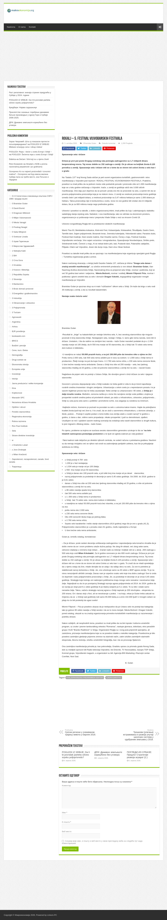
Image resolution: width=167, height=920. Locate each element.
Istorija (15, 379)
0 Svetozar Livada (20, 236)
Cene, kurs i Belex (20, 350)
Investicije (16, 374)
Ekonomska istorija (20, 364)
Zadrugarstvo (114, 678)
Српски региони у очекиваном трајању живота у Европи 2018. (80, 732)
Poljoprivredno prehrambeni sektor (85, 678)
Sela (14, 431)
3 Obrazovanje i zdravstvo (23, 303)
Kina (14, 388)
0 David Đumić (18, 208)
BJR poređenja (18, 331)
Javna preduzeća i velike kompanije (27, 383)
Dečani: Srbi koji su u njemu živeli (34, 159)
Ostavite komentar (108, 143)
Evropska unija (18, 369)
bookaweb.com (18, 336)
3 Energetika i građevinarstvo (25, 293)
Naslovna (11, 27)
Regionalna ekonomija (22, 416)
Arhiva (15, 326)
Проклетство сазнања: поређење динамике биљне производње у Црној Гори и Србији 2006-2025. (29, 115)
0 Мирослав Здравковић (23, 246)
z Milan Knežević (19, 454)
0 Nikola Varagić (19, 222)
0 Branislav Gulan (89, 143)
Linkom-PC (52, 915)
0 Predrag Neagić (19, 227)
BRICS (15, 341)
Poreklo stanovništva (21, 412)
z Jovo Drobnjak (19, 450)
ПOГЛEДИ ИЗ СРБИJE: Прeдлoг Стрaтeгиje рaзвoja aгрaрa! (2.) (139, 755)
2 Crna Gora (17, 260)
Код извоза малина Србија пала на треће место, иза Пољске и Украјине (29, 177)
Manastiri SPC (18, 397)
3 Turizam (16, 312)
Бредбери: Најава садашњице (23, 107)
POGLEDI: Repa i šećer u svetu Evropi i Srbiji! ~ (30, 152)
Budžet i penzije (19, 345)
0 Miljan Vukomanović (21, 218)
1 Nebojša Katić (19, 251)
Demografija (17, 355)
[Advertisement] (105, 13)
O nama (21, 27)
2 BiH (14, 255)
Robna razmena (19, 421)
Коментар (66, 785)
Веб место (67, 831)
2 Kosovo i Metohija (20, 270)
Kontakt (32, 27)
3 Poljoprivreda (18, 308)
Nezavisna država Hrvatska (24, 402)
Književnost (17, 393)
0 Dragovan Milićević (21, 213)
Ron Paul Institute (20, 426)
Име (64, 812)
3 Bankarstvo (17, 284)
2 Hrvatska (16, 265)
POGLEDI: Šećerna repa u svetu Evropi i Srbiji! (32, 154)
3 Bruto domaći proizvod (22, 289)
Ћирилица (16, 466)
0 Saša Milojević (19, 232)
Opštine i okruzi (19, 407)
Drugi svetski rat (19, 360)
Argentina (16, 322)
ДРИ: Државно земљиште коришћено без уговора (108, 753)
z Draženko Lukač (20, 445)
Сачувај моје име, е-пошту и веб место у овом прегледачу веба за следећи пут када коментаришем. (102, 842)
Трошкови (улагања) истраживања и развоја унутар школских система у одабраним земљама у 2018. (137, 735)
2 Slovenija (17, 279)
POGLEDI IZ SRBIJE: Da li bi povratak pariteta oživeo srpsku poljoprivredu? (76, 755)
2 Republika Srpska (20, 274)
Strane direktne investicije (23, 435)
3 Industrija (17, 298)
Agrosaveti (16, 317)
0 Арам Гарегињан (20, 241)
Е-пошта (66, 822)
